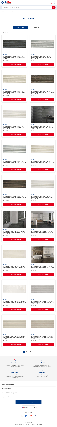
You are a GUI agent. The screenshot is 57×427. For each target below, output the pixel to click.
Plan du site (39, 424)
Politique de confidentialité (29, 424)
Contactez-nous (29, 402)
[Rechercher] (54, 7)
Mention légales (18, 424)
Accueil (3, 11)
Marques (8, 11)
